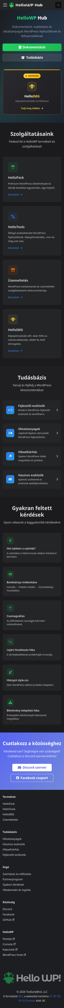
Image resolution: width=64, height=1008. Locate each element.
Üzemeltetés (10, 819)
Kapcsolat (10, 949)
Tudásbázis (32, 57)
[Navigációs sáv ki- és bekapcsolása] (5, 4)
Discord (7, 909)
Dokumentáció (32, 47)
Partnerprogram (13, 879)
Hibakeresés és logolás (17, 890)
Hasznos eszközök (14, 844)
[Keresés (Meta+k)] (58, 5)
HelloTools (9, 809)
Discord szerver (32, 767)
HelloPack (9, 804)
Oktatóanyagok (12, 839)
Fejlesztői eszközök (14, 855)
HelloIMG (8, 814)
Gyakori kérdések (13, 884)
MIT (20, 996)
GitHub (8, 920)
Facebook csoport (32, 778)
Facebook (8, 914)
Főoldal (9, 939)
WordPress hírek (14, 955)
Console (9, 944)
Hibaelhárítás (11, 849)
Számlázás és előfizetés (17, 874)
